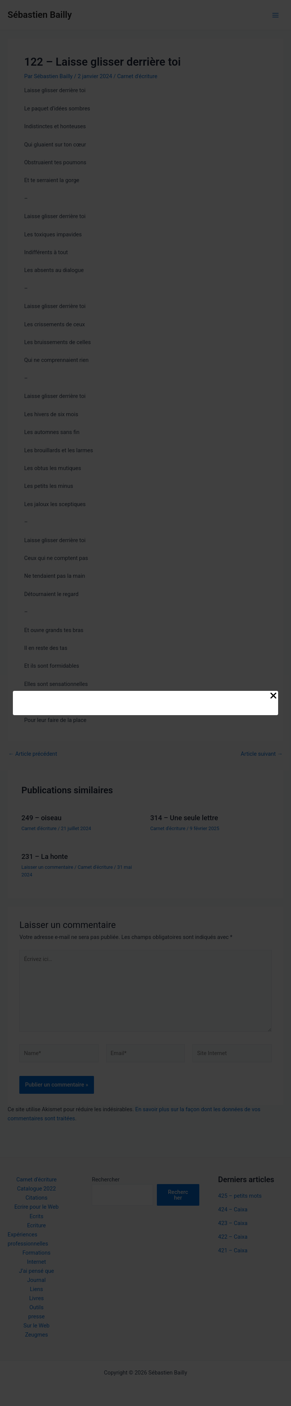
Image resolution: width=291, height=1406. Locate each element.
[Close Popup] (273, 696)
